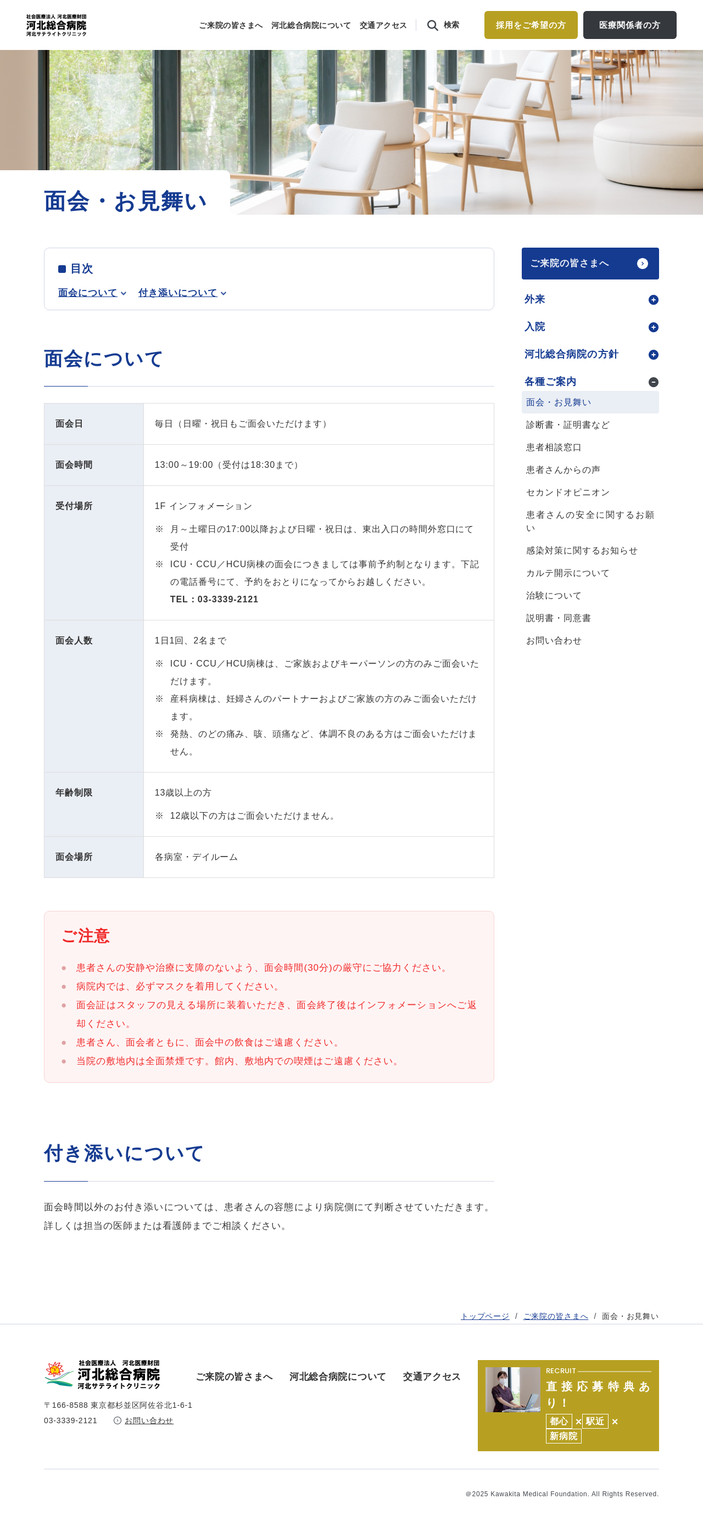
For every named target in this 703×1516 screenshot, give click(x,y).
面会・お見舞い (559, 424)
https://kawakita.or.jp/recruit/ (568, 1396)
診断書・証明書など (568, 447)
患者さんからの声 (563, 492)
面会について (88, 315)
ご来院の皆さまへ (231, 25)
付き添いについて (177, 315)
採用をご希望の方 (531, 25)
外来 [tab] (535, 321)
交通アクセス (384, 25)
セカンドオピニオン (568, 514)
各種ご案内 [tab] (551, 404)
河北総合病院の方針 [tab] (572, 376)
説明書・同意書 (559, 640)
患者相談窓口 (554, 469)
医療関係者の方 (629, 25)
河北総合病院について (311, 25)
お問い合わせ (554, 663)
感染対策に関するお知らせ (582, 573)
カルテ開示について (568, 595)
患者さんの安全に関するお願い (590, 544)
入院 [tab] (535, 349)
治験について (554, 618)
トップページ (485, 229)
